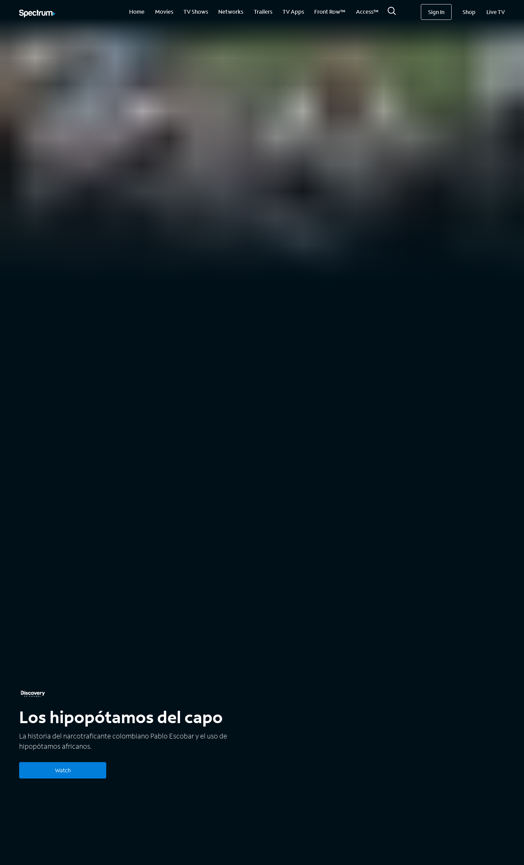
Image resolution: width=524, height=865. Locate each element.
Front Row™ (329, 11)
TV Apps (293, 11)
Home (136, 11)
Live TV (495, 11)
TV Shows (195, 11)
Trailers (263, 11)
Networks (230, 11)
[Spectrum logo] (37, 14)
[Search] (392, 12)
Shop (469, 11)
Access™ (367, 11)
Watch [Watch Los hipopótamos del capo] (63, 770)
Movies (164, 11)
